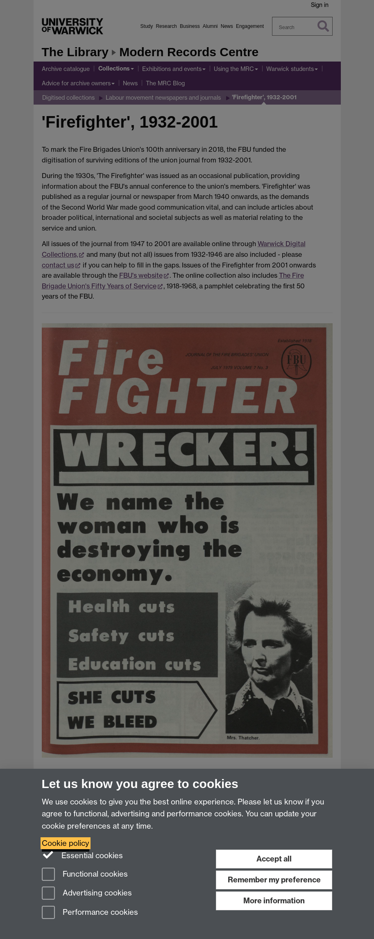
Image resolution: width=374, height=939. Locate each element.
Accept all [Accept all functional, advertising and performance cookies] (274, 859)
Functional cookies (85, 874)
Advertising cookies (87, 893)
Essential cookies (82, 855)
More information (274, 900)
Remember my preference (274, 879)
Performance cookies (90, 913)
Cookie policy (65, 843)
